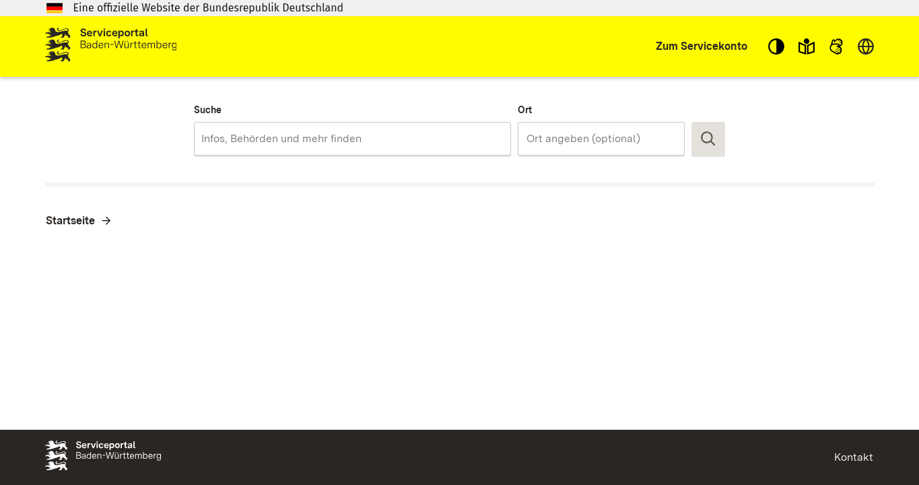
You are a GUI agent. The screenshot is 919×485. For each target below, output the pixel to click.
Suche (208, 109)
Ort (525, 109)
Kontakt (853, 457)
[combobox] (352, 139)
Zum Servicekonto (701, 46)
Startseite (70, 220)
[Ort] (601, 139)
